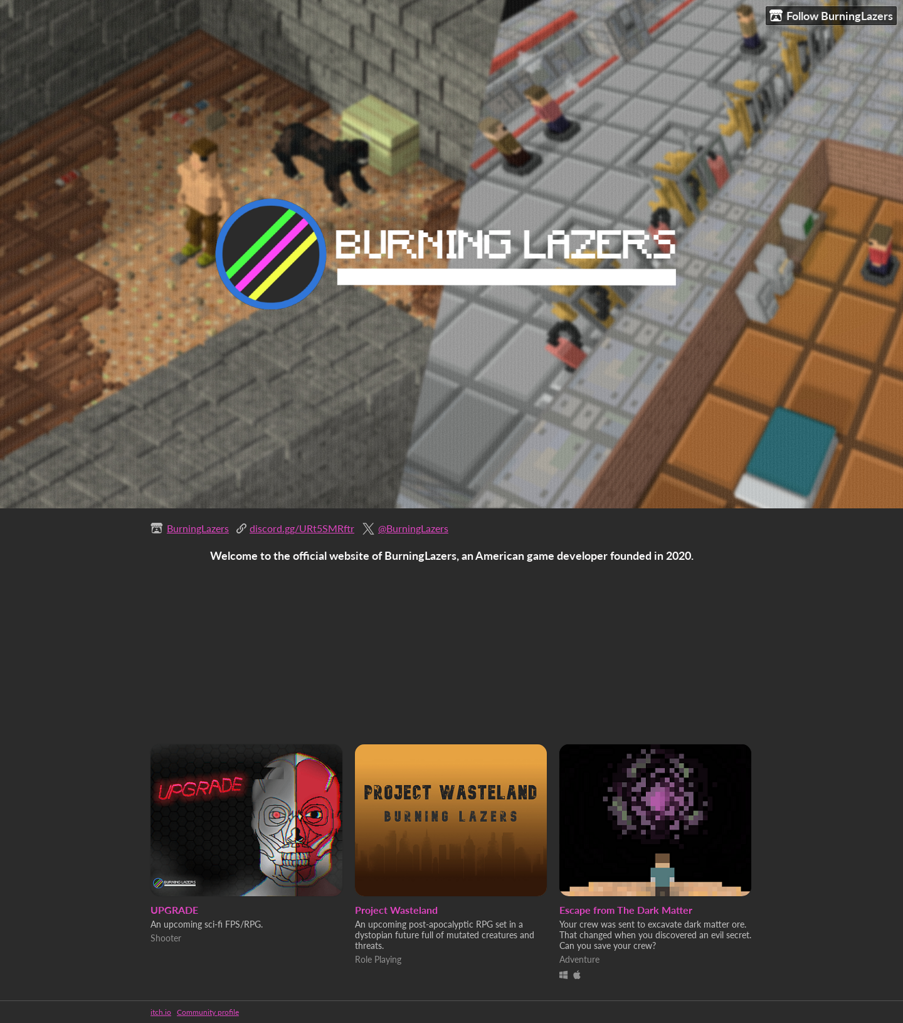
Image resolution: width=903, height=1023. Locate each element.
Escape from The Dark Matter (625, 910)
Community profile (208, 1012)
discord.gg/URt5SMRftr (302, 528)
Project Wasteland (396, 910)
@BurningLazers (413, 528)
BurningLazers (198, 528)
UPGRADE (174, 910)
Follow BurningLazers (831, 16)
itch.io (160, 1012)
